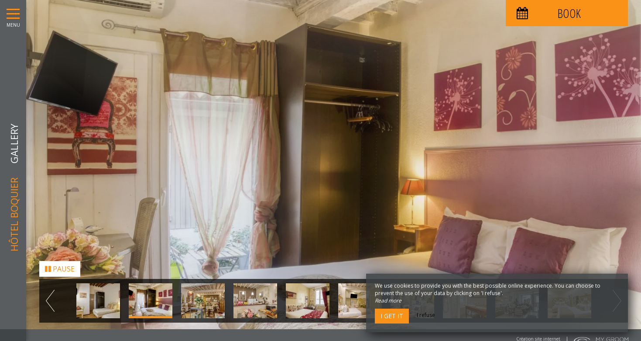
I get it (391, 316)
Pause (60, 266)
